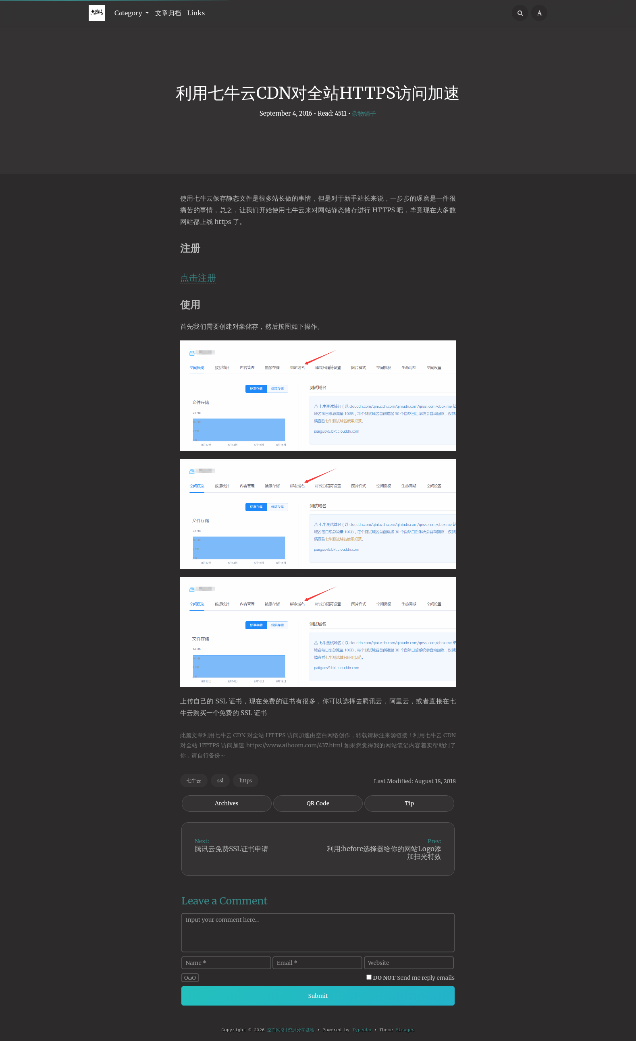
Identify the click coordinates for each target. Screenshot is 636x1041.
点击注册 (198, 277)
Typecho (361, 1030)
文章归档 (168, 13)
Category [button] (129, 13)
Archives (227, 803)
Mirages (405, 1030)
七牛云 (194, 781)
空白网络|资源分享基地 (290, 1030)
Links (196, 13)
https (245, 781)
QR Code (318, 803)
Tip (409, 803)
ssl (220, 781)
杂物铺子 (364, 113)
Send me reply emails (414, 977)
